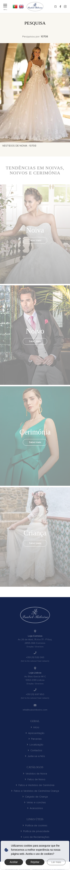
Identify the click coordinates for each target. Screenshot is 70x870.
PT (15, 6)
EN (21, 6)
